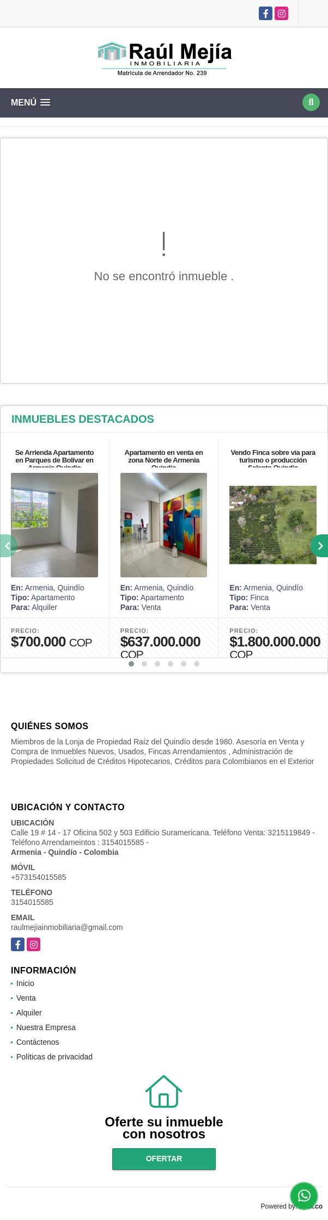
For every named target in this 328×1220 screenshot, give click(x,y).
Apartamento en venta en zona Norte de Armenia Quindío (164, 460)
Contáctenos (37, 1042)
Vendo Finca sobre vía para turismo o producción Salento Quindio (272, 460)
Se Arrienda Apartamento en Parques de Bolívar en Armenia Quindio (54, 460)
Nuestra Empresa (46, 1027)
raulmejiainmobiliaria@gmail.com (67, 927)
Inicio (25, 983)
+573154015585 (38, 877)
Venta (26, 998)
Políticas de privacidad (54, 1056)
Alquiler (29, 1012)
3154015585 (32, 902)
